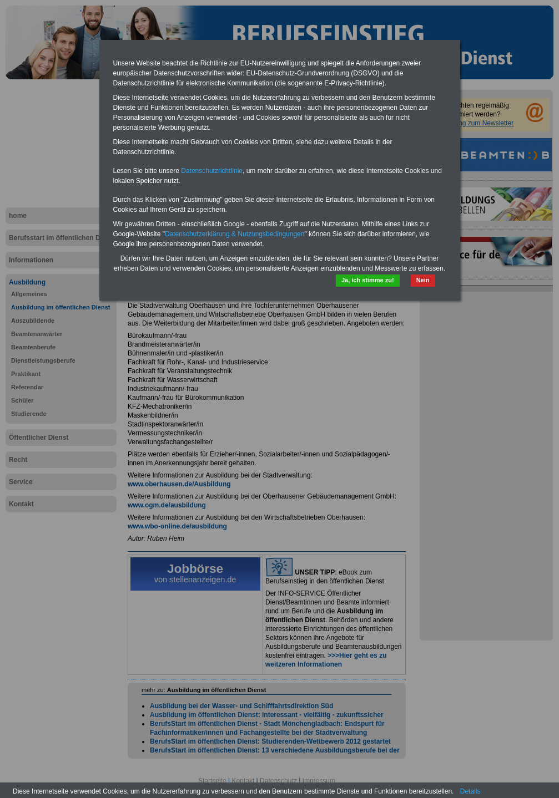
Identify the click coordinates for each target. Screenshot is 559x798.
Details (470, 791)
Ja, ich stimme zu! (367, 280)
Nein (423, 280)
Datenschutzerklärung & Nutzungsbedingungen (235, 234)
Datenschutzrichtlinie (212, 171)
